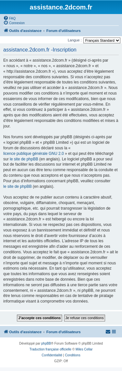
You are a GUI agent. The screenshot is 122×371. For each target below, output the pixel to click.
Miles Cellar (83, 349)
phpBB (46, 343)
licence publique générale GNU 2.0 (33, 153)
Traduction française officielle (50, 349)
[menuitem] (9, 18)
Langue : (75, 40)
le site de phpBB (24, 159)
